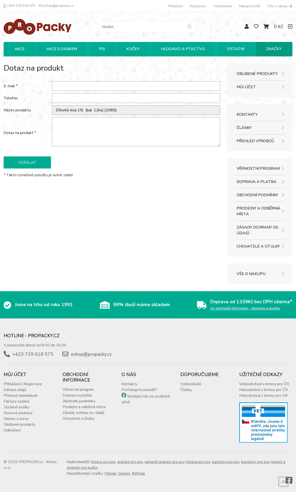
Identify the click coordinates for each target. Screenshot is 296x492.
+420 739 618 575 (19, 5)
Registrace (198, 6)
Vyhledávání (222, 6)
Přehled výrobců (255, 141)
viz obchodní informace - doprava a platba (245, 308)
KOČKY (133, 49)
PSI (102, 49)
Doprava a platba (256, 181)
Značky (274, 49)
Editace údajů (15, 389)
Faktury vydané (16, 401)
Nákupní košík (249, 6)
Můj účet (246, 87)
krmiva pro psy (198, 462)
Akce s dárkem (61, 49)
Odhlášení (12, 430)
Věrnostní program (258, 168)
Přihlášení (175, 6)
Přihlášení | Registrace (23, 384)
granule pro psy (130, 462)
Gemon (124, 473)
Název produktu (17, 110)
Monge (110, 473)
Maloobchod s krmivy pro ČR (263, 389)
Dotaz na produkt (20, 132)
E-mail (11, 86)
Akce (19, 49)
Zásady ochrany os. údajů (258, 230)
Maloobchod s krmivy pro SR (263, 395)
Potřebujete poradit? (139, 389)
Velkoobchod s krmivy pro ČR (264, 384)
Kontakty (247, 114)
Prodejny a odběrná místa (258, 211)
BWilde (138, 473)
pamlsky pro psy (226, 462)
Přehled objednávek (21, 395)
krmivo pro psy (103, 462)
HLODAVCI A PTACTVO (183, 49)
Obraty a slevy (16, 418)
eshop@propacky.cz (56, 5)
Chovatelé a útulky (258, 246)
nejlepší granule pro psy (164, 462)
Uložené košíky (16, 407)
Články (244, 127)
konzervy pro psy (255, 462)
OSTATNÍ (235, 49)
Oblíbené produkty (257, 73)
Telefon (10, 98)
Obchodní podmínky (257, 195)
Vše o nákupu (280, 6)
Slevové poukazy (18, 413)
